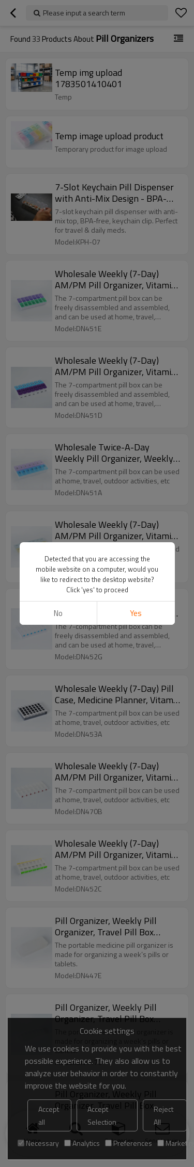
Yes (136, 613)
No (58, 613)
